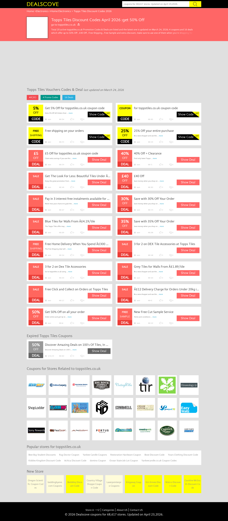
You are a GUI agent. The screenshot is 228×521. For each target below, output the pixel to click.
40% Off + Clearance (148, 153)
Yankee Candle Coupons (95, 454)
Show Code (97, 114)
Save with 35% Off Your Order (154, 221)
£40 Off (139, 176)
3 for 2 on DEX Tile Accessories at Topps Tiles (164, 244)
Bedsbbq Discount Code (74, 484)
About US (122, 510)
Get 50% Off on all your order (65, 312)
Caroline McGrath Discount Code (192, 484)
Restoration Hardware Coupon (125, 454)
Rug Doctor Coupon (69, 454)
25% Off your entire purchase (154, 131)
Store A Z (93, 510)
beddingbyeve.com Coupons (55, 484)
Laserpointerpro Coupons (114, 484)
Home (30, 11)
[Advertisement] (114, 63)
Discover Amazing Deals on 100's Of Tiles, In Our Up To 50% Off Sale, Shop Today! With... (78, 345)
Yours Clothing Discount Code (183, 454)
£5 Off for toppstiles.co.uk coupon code (71, 153)
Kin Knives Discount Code (153, 484)
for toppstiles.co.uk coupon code (156, 108)
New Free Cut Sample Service (153, 312)
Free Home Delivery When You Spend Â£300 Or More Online (78, 244)
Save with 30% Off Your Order (154, 199)
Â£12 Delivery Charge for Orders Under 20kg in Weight (167, 289)
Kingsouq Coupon (133, 484)
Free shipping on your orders (64, 131)
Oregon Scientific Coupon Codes (35, 484)
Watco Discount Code (173, 484)
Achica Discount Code (75, 460)
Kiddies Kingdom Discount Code (44, 460)
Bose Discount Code (154, 454)
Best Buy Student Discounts (42, 454)
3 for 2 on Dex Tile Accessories (65, 267)
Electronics (42, 11)
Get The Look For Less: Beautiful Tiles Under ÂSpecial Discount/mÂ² (78, 176)
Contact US (136, 510)
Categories (108, 510)
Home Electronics (61, 11)
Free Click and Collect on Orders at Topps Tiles (76, 289)
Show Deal (99, 160)
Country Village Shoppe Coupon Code (94, 484)
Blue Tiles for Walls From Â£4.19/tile (70, 221)
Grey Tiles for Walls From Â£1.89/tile (159, 267)
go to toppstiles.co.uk (65, 25)
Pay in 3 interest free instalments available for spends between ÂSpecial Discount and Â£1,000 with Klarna (78, 199)
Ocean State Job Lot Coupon (123, 460)
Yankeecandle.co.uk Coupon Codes (159, 460)
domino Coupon (98, 460)
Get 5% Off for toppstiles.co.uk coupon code (75, 108)
